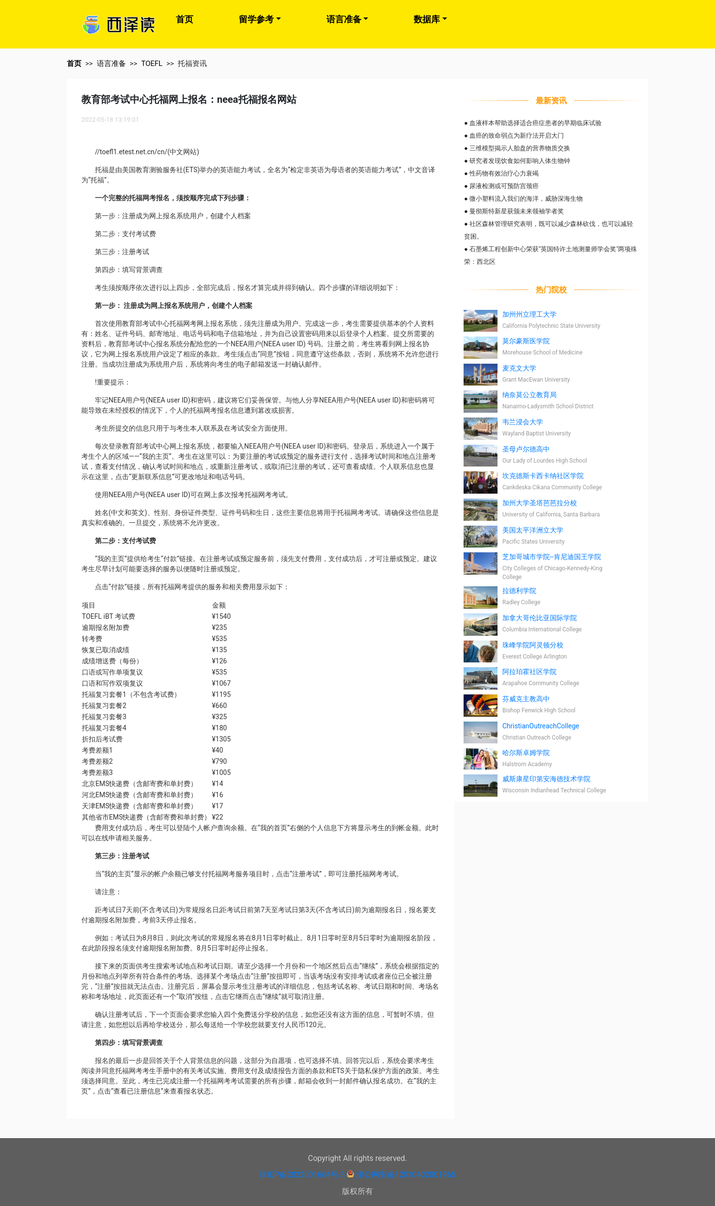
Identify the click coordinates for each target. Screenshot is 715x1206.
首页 (184, 19)
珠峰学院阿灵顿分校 (532, 645)
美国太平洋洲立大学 (532, 530)
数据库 (427, 19)
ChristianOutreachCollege (540, 726)
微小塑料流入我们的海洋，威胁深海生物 (526, 198)
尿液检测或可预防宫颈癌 (504, 186)
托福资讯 (192, 63)
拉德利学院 (519, 591)
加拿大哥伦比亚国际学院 (539, 618)
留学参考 (256, 19)
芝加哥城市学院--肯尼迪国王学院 (551, 557)
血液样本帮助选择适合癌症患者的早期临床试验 (535, 123)
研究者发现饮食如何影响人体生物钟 (519, 160)
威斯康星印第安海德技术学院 (546, 779)
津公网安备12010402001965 (406, 1174)
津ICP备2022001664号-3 (301, 1174)
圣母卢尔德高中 (526, 449)
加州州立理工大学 (529, 314)
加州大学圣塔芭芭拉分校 (539, 503)
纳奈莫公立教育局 (529, 395)
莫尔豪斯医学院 (526, 341)
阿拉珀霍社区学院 (529, 671)
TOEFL (151, 63)
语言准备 (343, 19)
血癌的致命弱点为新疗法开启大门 (516, 135)
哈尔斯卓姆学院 (526, 752)
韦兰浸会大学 (522, 422)
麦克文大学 (519, 368)
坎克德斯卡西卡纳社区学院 (543, 476)
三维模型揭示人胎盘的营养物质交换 (519, 148)
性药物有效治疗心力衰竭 (504, 173)
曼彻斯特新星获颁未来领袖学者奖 (516, 211)
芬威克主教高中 (526, 699)
